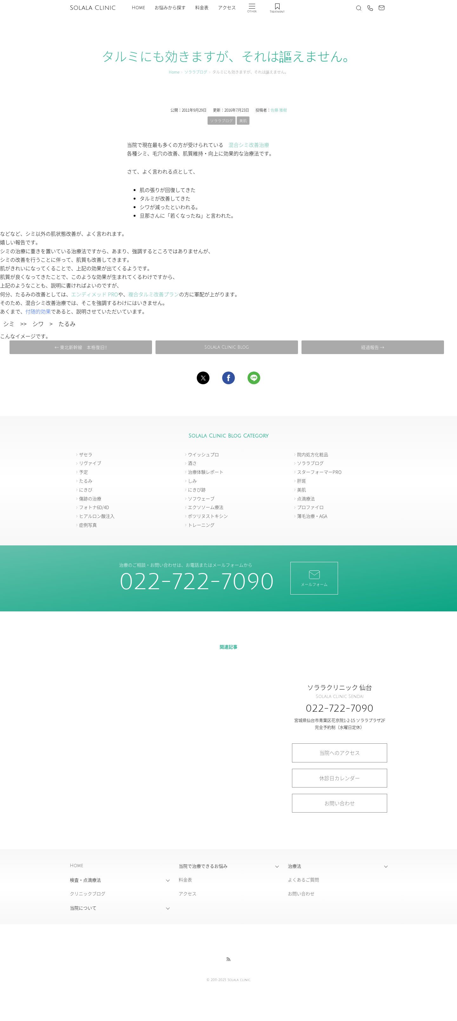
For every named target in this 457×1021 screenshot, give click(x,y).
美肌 (243, 120)
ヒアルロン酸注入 (97, 516)
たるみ (85, 481)
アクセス (227, 7)
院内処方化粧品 (312, 454)
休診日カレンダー (339, 778)
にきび (85, 490)
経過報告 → (370, 347)
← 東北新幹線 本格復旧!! (82, 347)
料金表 (202, 7)
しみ (192, 481)
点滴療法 (306, 498)
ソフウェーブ (201, 498)
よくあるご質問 (303, 880)
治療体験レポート (205, 472)
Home (138, 7)
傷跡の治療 (90, 498)
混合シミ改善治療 (248, 145)
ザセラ (85, 454)
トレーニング (201, 525)
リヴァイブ (90, 463)
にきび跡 (197, 490)
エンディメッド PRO (94, 294)
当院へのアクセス (339, 753)
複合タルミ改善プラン (153, 294)
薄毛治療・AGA (312, 516)
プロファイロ (310, 507)
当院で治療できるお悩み (203, 866)
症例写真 (88, 525)
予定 (83, 472)
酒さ (192, 463)
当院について (83, 908)
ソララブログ (195, 72)
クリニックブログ (87, 894)
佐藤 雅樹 (279, 110)
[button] (203, 378)
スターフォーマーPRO (319, 472)
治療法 (294, 866)
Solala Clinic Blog (226, 347)
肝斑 (301, 481)
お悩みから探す (170, 7)
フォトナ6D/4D (94, 507)
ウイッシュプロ (203, 454)
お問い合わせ (339, 803)
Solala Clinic (93, 7)
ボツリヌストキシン (208, 516)
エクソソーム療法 (205, 507)
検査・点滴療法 (85, 880)
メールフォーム (314, 578)
